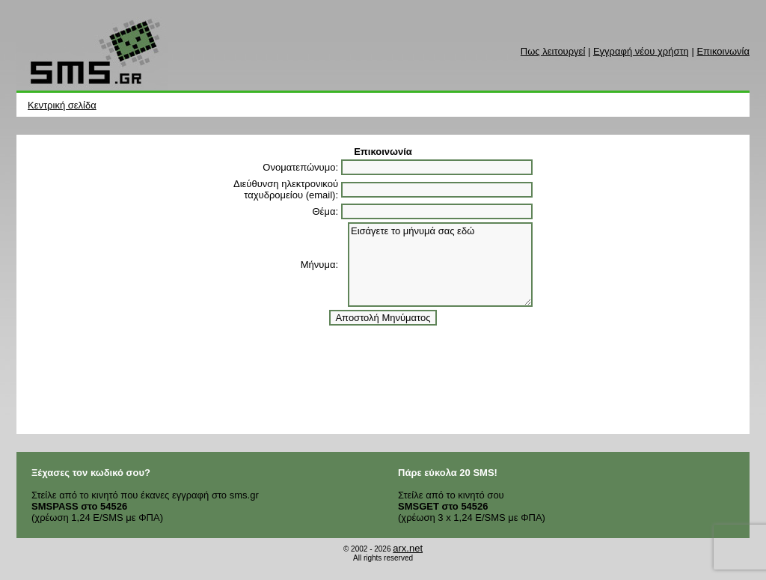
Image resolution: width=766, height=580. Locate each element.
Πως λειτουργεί (553, 51)
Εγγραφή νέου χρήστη (641, 51)
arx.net (408, 548)
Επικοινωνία (723, 51)
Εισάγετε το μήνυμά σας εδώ (440, 264)
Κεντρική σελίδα (62, 105)
